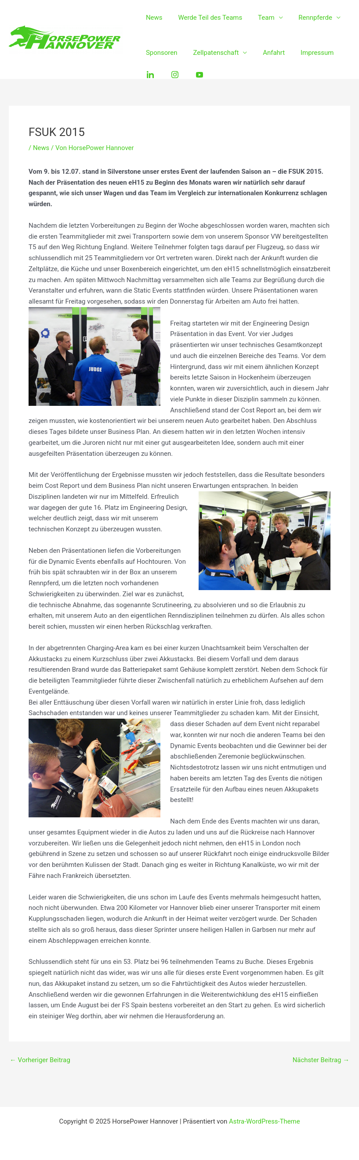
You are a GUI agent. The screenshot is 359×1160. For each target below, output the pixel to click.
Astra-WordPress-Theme (264, 1121)
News (153, 17)
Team (260, 17)
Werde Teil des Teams (206, 17)
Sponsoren (160, 53)
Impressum (308, 53)
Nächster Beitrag (320, 1060)
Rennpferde (306, 17)
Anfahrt (268, 53)
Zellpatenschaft (212, 53)
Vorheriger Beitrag (40, 1060)
